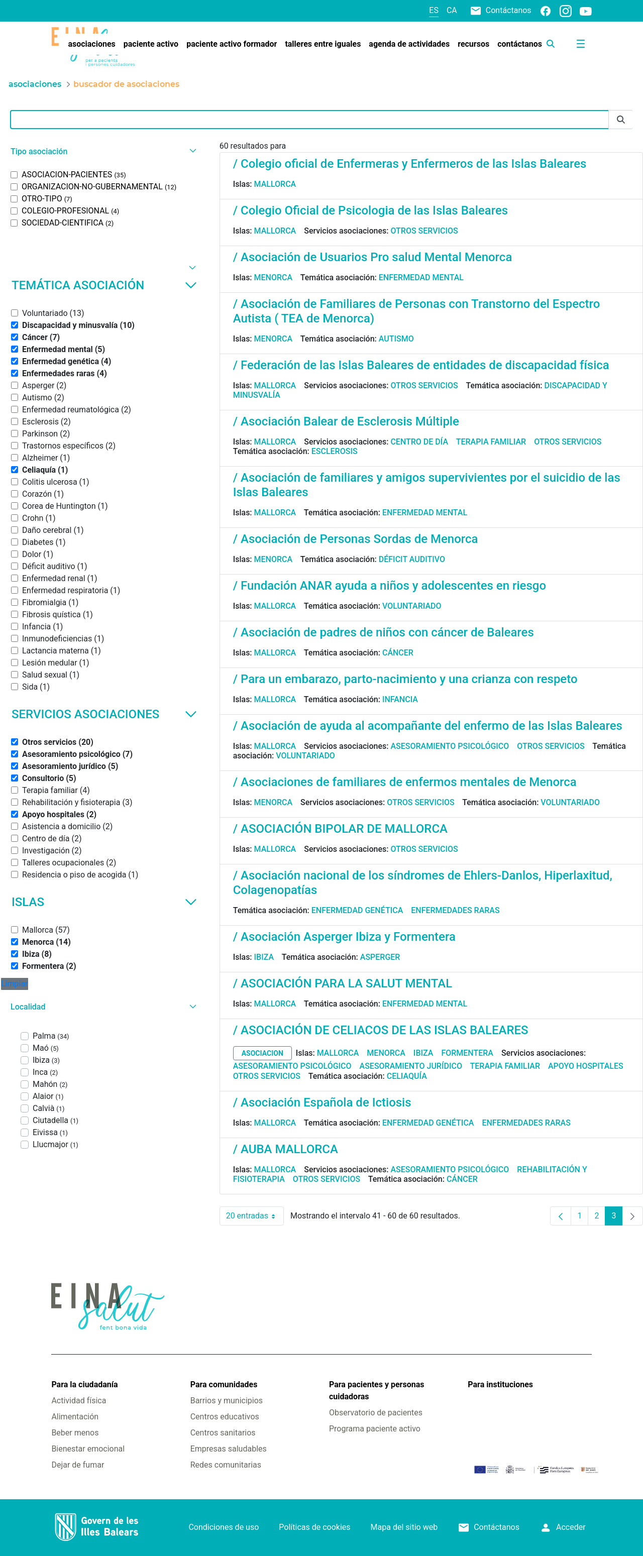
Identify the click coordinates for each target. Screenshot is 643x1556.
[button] (102, 151)
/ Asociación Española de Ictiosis (322, 1102)
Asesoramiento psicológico (449, 746)
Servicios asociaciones (104, 714)
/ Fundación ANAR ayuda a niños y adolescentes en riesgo (389, 586)
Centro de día (419, 442)
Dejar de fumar (77, 1465)
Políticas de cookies (314, 1527)
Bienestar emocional (88, 1449)
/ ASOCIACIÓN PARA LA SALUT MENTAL (342, 983)
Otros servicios (424, 231)
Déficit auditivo (412, 559)
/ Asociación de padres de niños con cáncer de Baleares (383, 632)
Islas (104, 902)
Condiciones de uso (223, 1527)
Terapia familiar (491, 442)
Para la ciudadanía (84, 1384)
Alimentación (74, 1416)
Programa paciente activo (374, 1428)
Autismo (396, 339)
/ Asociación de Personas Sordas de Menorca (355, 539)
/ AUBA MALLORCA (285, 1149)
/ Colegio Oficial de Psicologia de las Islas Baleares (370, 210)
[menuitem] (91, 44)
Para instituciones (500, 1384)
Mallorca (275, 184)
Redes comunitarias (225, 1465)
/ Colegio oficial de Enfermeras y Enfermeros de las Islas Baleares (410, 164)
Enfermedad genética (357, 910)
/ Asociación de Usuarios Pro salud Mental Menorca (372, 257)
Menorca (273, 277)
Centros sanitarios (223, 1432)
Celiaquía (407, 1076)
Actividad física (78, 1400)
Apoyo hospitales (585, 1066)
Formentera (467, 1053)
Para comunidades (224, 1384)
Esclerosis (334, 451)
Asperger (380, 957)
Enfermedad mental (421, 277)
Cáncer (397, 652)
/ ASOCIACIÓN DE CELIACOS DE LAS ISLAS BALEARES (380, 1030)
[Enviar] (621, 120)
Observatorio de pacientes (375, 1412)
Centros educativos (224, 1416)
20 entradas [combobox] (255, 1216)
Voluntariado (412, 606)
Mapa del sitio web (404, 1527)
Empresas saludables (228, 1449)
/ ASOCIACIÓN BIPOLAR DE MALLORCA (340, 829)
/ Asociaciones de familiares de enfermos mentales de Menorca (405, 782)
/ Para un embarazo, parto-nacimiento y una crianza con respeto (405, 679)
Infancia (400, 699)
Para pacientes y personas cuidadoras (376, 1390)
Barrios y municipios (226, 1400)
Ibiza (264, 957)
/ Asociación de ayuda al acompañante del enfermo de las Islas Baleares (427, 726)
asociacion (262, 1053)
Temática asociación (104, 285)
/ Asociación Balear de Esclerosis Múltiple (346, 421)
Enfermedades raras (455, 910)
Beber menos (74, 1432)
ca (452, 10)
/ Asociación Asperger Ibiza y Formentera (344, 937)
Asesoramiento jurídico (411, 1066)
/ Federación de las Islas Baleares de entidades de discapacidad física (421, 365)
